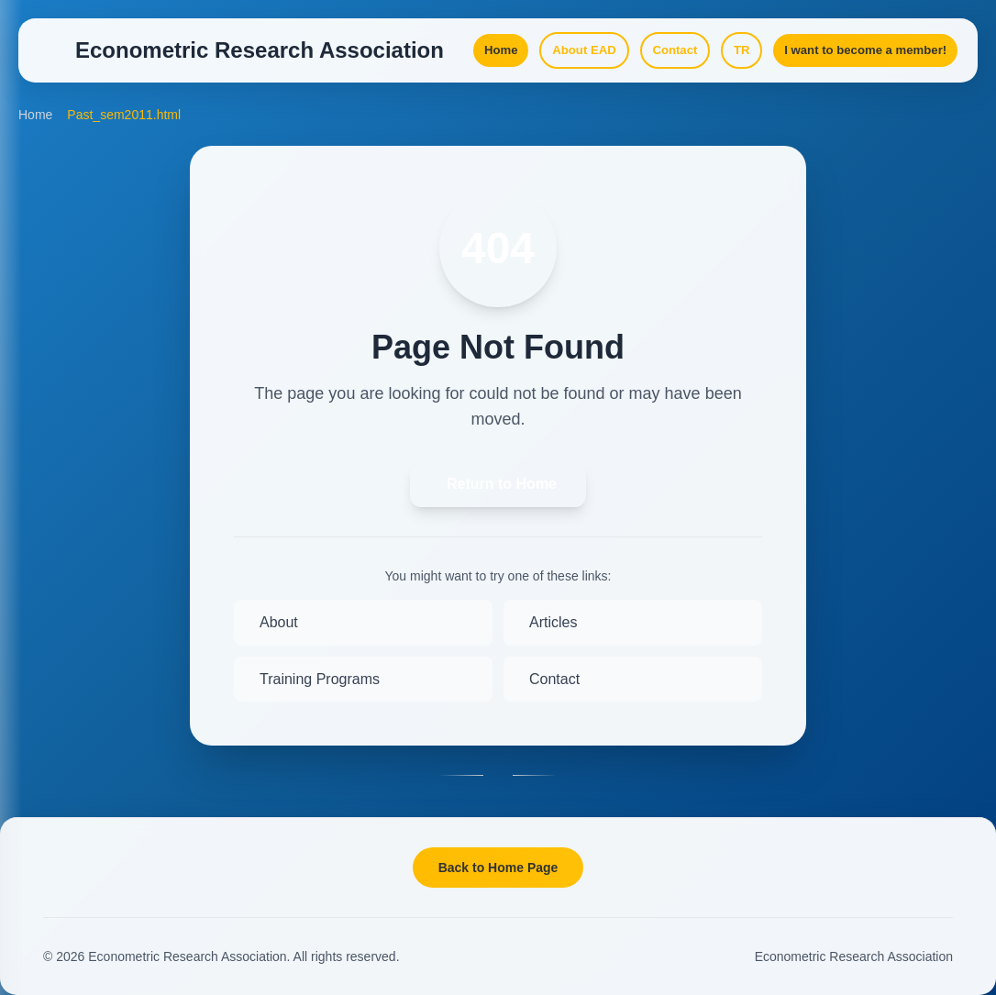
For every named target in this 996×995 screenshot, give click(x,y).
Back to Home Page (498, 867)
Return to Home (502, 506)
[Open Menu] (55, 58)
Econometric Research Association (854, 956)
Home (35, 137)
